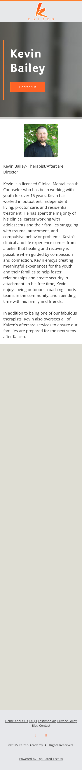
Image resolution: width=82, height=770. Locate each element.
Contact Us (27, 86)
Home (10, 721)
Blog (35, 725)
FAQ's (33, 721)
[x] (46, 735)
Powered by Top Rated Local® (41, 759)
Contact (44, 725)
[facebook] (36, 735)
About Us (21, 721)
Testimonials (47, 721)
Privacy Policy (67, 721)
